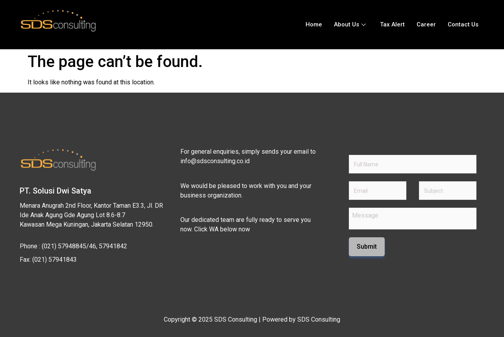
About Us (350, 24)
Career (426, 24)
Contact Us (463, 24)
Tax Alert (392, 24)
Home (314, 24)
